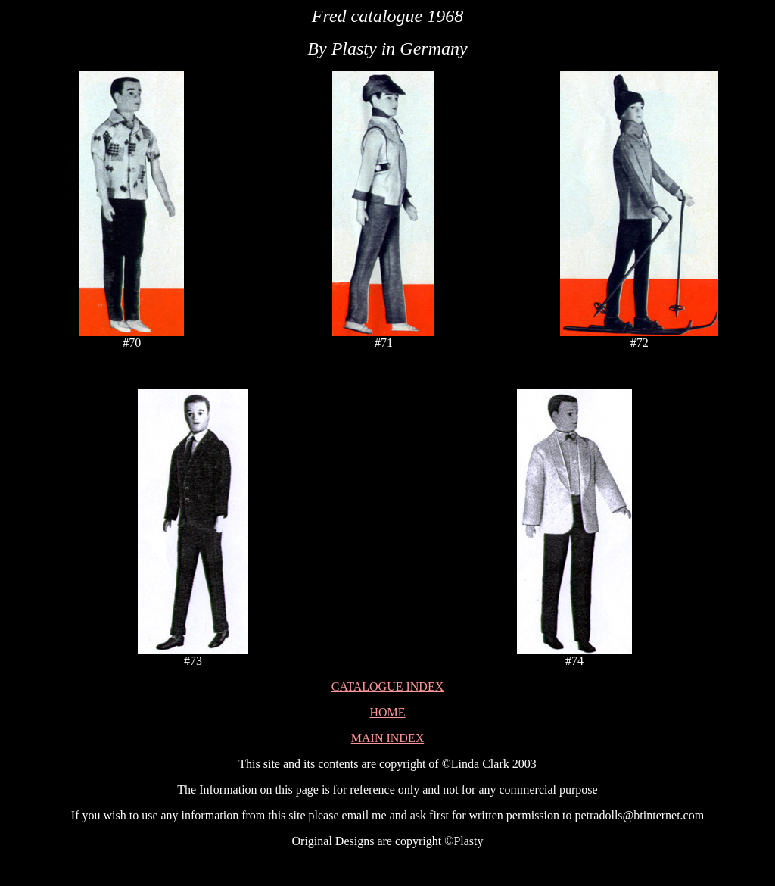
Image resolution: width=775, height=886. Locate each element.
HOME (387, 712)
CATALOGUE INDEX (387, 686)
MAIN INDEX (387, 738)
